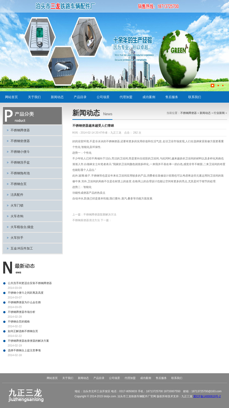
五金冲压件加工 (22, 248)
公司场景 (103, 97)
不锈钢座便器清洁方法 (86, 220)
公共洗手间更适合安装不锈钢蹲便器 (30, 283)
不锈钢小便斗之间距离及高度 (26, 292)
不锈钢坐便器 (20, 141)
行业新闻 (219, 113)
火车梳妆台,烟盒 (22, 227)
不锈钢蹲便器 (20, 130)
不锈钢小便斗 (20, 151)
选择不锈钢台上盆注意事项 (24, 350)
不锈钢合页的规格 (19, 321)
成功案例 (148, 97)
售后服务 (171, 97)
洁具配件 (17, 194)
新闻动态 (57, 97)
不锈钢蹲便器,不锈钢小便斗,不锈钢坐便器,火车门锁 (83, 6)
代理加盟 (126, 97)
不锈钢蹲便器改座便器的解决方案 (28, 340)
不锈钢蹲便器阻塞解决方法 (99, 214)
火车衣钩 (17, 216)
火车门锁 (17, 205)
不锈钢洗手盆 (20, 162)
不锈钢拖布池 (20, 173)
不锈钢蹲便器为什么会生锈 (24, 302)
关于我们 (34, 97)
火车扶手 (17, 237)
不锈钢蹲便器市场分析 (21, 312)
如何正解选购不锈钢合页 (23, 331)
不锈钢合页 (19, 184)
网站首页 (11, 97)
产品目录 (80, 97)
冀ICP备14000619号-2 (207, 396)
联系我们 (194, 97)
